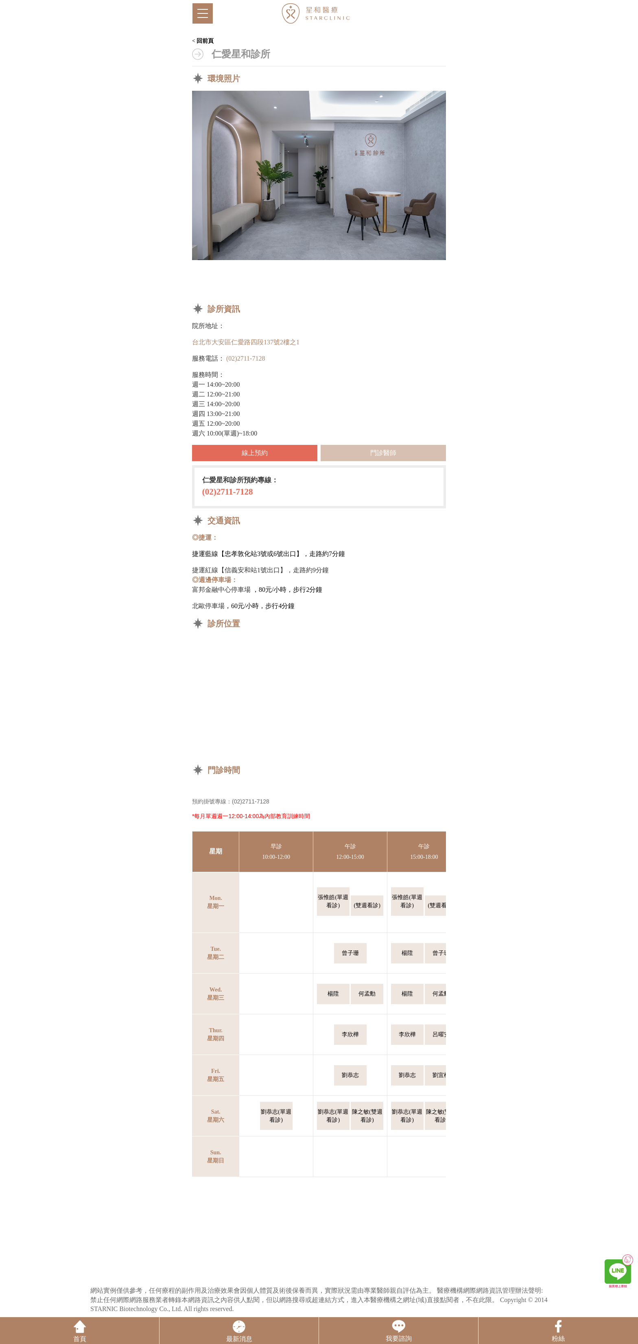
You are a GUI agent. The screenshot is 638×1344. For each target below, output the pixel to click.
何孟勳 (367, 994)
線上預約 (255, 452)
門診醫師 (383, 452)
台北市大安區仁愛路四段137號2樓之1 (245, 342)
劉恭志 (350, 1075)
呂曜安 (441, 1034)
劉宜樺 (441, 1075)
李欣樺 (350, 1034)
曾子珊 (350, 953)
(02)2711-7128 (245, 358)
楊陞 (407, 953)
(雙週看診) (367, 905)
